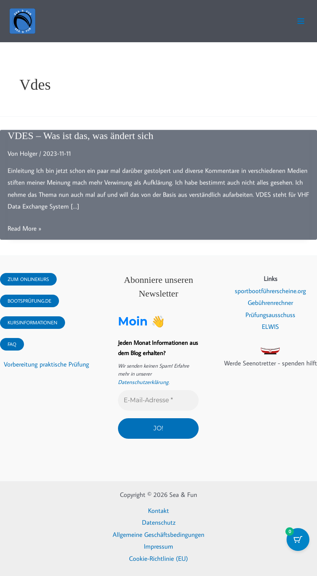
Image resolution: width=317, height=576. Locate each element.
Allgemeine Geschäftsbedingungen (158, 534)
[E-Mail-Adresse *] (158, 400)
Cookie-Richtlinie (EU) (158, 558)
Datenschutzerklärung (141, 382)
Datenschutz (158, 522)
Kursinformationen (32, 322)
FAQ (12, 344)
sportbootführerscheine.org (270, 291)
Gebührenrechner (270, 303)
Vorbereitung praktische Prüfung (46, 364)
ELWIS (270, 327)
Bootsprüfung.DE (29, 301)
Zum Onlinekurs (28, 279)
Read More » (24, 231)
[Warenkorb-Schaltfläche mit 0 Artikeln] (298, 539)
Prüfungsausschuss (270, 315)
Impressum (158, 546)
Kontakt (158, 510)
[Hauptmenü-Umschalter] (300, 21)
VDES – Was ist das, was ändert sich (80, 138)
